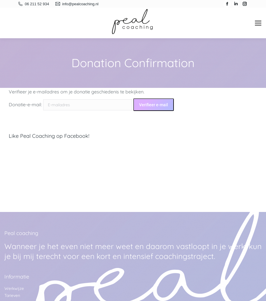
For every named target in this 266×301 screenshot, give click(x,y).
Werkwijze (14, 288)
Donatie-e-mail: (25, 104)
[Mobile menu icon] (258, 23)
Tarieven (12, 295)
